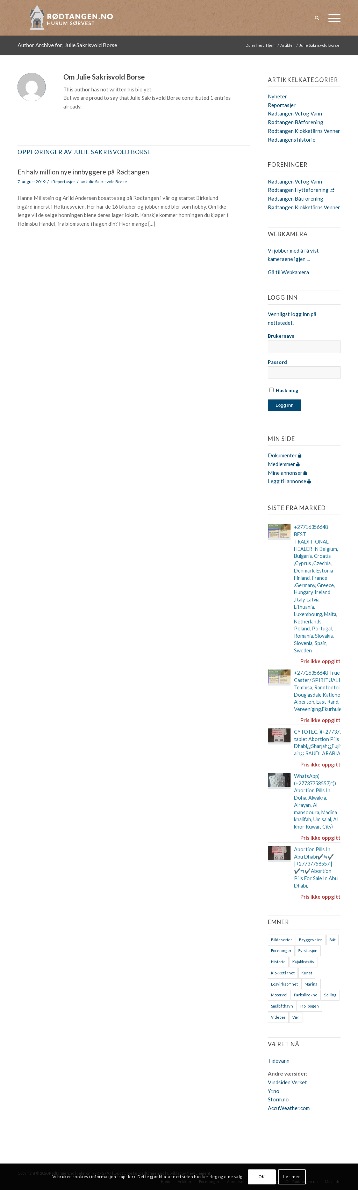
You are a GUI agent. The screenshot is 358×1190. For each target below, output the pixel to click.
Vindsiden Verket (287, 1082)
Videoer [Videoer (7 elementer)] (278, 1017)
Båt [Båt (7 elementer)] (332, 939)
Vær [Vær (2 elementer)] (295, 1017)
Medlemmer (284, 464)
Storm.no (278, 1099)
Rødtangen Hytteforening (301, 190)
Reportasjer (63, 181)
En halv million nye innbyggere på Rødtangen (83, 172)
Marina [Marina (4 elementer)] (311, 984)
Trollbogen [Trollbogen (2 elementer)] (309, 1006)
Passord (277, 362)
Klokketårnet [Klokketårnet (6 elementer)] (283, 973)
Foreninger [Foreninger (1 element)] (281, 950)
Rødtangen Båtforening (295, 122)
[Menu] (332, 17)
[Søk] (317, 17)
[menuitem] (317, 17)
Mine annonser (287, 473)
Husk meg (283, 390)
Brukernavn (281, 336)
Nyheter (277, 96)
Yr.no (273, 1091)
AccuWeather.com (289, 1108)
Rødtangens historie (291, 139)
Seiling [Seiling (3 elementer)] (330, 995)
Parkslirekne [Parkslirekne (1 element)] (305, 995)
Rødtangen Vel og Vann (295, 113)
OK (261, 1176)
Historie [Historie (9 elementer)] (278, 961)
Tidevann (278, 1060)
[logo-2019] (73, 17)
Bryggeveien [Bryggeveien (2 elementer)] (311, 939)
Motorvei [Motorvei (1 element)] (279, 995)
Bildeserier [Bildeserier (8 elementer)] (281, 939)
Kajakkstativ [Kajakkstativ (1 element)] (303, 961)
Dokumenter (284, 455)
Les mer (291, 1176)
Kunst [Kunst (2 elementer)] (306, 973)
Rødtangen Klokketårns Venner (304, 131)
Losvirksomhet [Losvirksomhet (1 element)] (284, 984)
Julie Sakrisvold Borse (106, 181)
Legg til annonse (289, 481)
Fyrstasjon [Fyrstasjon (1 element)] (307, 950)
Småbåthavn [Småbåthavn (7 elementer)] (282, 1006)
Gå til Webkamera (288, 272)
